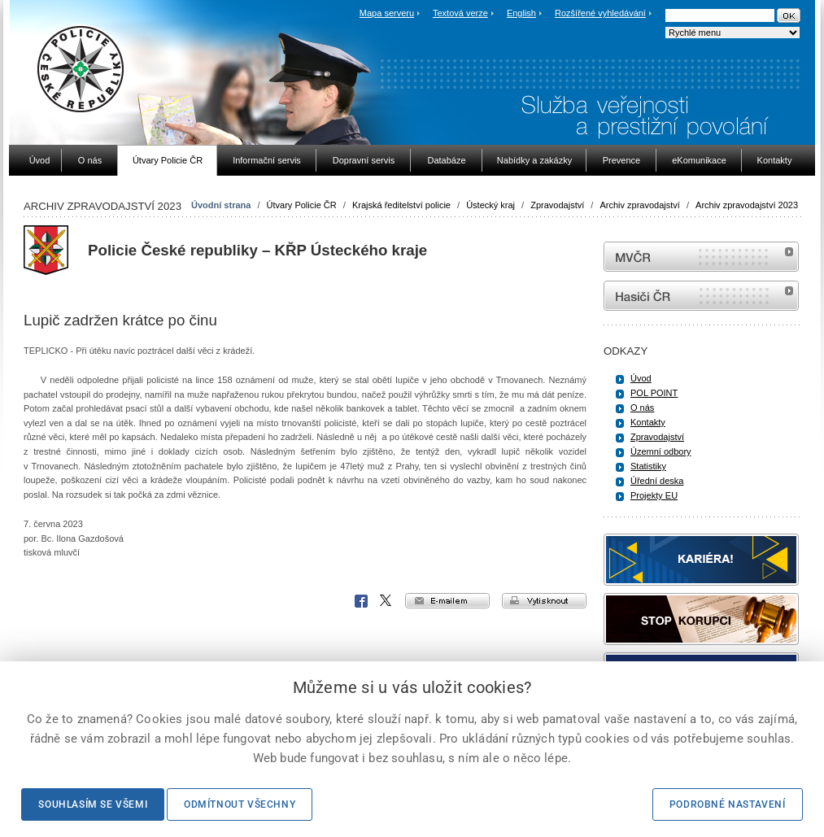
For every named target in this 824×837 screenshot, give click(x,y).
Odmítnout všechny (239, 804)
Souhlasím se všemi (92, 804)
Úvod (641, 378)
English (521, 13)
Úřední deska (656, 481)
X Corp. (386, 601)
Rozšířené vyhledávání (600, 13)
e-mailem (447, 600)
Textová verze (460, 13)
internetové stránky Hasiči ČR (701, 296)
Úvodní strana (221, 205)
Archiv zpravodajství (639, 205)
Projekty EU (654, 495)
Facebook (361, 601)
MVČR (701, 257)
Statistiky (648, 466)
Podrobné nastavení (727, 804)
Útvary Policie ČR (302, 205)
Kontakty (647, 422)
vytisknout (544, 600)
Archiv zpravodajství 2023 (746, 205)
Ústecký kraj (490, 205)
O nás (642, 407)
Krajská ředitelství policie (401, 205)
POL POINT (654, 393)
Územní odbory (660, 451)
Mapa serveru (387, 13)
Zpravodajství (557, 205)
